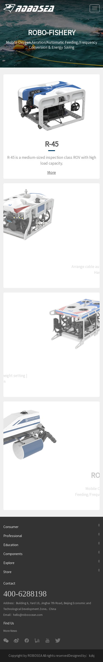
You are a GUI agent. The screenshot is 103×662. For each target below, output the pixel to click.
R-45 (51, 144)
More (51, 172)
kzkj (91, 655)
